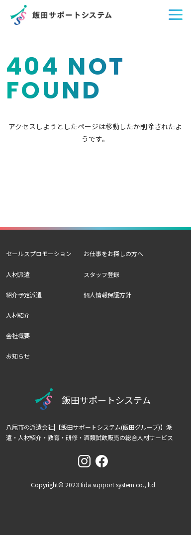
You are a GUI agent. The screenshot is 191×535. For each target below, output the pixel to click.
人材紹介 (18, 315)
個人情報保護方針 (107, 294)
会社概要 (18, 335)
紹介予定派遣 (24, 294)
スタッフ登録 (101, 274)
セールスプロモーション (39, 253)
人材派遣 (18, 274)
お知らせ (18, 356)
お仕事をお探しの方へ (113, 253)
